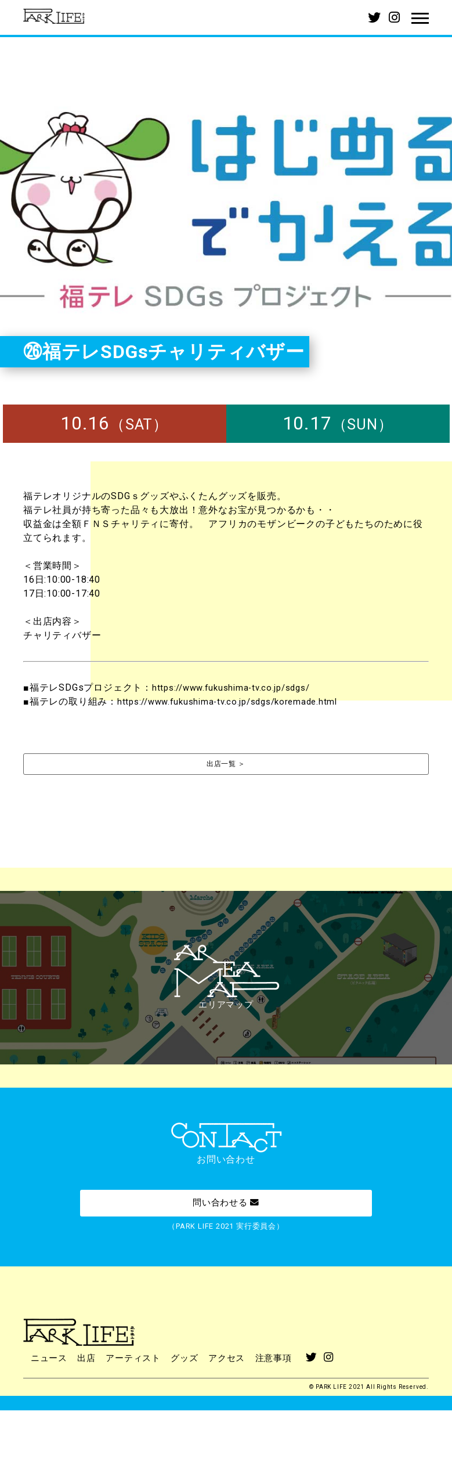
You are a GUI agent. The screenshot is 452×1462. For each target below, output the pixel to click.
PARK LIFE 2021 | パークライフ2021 (58, 17)
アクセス (237, 1410)
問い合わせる (225, 1242)
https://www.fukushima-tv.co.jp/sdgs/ (237, 687)
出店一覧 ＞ (226, 764)
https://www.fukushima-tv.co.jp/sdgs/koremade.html (235, 701)
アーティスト (139, 1410)
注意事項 (286, 1410)
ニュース (50, 1410)
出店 (90, 1410)
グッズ (192, 1410)
